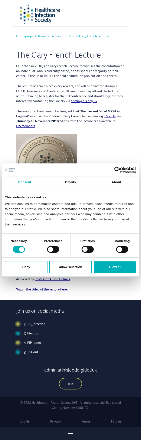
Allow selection (70, 267)
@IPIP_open (32, 342)
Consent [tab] (24, 182)
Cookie (24, 421)
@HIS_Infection (35, 324)
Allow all (114, 267)
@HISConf (31, 352)
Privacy (55, 421)
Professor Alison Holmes (52, 279)
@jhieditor (31, 333)
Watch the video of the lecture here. (42, 289)
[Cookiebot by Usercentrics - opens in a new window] (117, 170)
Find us (116, 421)
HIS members (25, 126)
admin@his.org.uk (84, 101)
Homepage (24, 36)
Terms (86, 421)
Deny (26, 267)
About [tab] (116, 182)
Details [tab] (70, 182)
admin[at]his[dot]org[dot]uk (70, 370)
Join (70, 384)
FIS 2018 (110, 116)
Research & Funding (52, 36)
